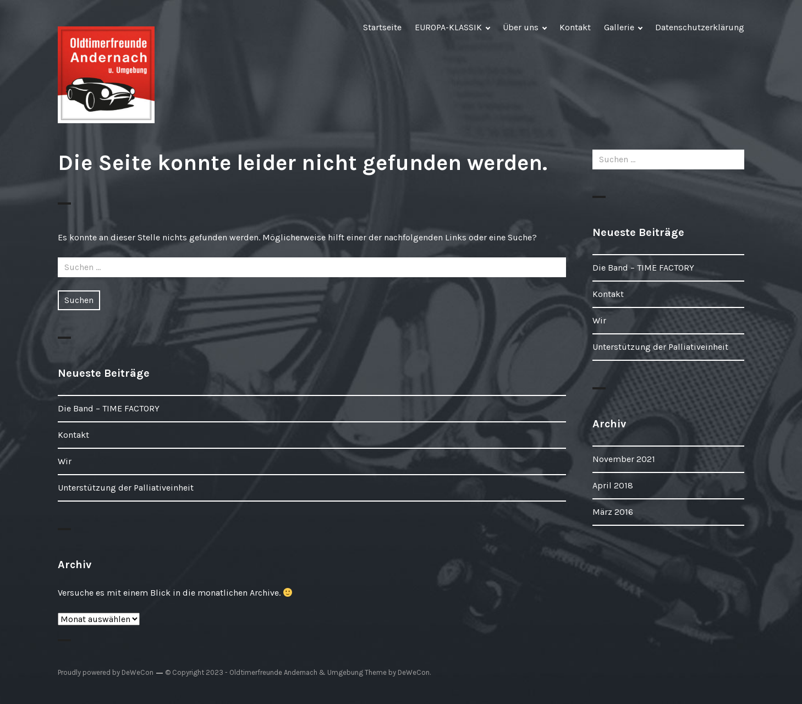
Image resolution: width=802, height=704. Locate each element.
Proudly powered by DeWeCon (105, 672)
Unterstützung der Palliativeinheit (126, 487)
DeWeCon (414, 672)
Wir (65, 461)
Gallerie (619, 27)
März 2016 (612, 512)
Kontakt (575, 27)
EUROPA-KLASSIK (448, 27)
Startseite (382, 27)
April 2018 (612, 485)
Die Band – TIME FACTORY (109, 408)
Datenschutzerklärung (699, 27)
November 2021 (623, 459)
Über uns (521, 27)
